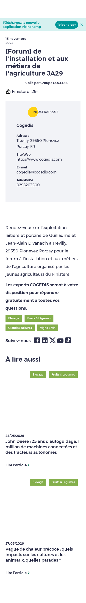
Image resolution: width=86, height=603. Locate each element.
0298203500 (28, 185)
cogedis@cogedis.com (37, 172)
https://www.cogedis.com (39, 159)
